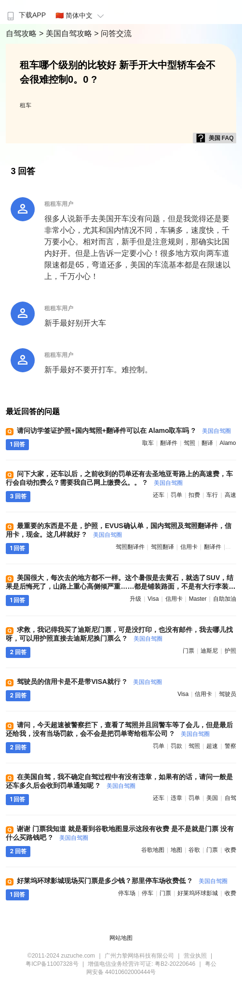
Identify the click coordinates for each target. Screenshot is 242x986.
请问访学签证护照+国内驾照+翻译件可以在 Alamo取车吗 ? (123, 430)
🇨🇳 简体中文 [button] (81, 15)
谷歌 (194, 850)
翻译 (207, 443)
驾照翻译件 (130, 547)
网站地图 (121, 938)
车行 (212, 495)
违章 (176, 798)
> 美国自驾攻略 (66, 33)
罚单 (176, 495)
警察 (230, 746)
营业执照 (195, 955)
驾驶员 (227, 694)
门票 (188, 650)
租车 (25, 105)
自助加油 (224, 598)
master (198, 598)
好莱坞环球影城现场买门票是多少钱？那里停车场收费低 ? (122, 881)
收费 (230, 850)
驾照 (189, 443)
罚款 (176, 746)
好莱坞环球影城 (197, 893)
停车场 (126, 893)
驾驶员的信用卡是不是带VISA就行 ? (89, 681)
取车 (148, 443)
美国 (212, 798)
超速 (212, 746)
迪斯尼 (209, 650)
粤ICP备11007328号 (52, 964)
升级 (135, 598)
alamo (228, 443)
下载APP (25, 15)
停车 (147, 893)
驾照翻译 (162, 547)
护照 (230, 650)
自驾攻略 (22, 33)
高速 (230, 495)
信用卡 (189, 547)
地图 (176, 850)
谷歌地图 (152, 850)
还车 (158, 495)
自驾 (230, 798)
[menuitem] (25, 12)
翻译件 (168, 443)
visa (153, 598)
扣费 (194, 495)
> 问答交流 (113, 33)
